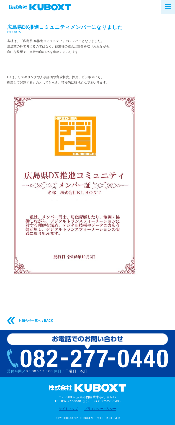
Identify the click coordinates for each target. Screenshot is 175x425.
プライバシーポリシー (100, 408)
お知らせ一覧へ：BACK (30, 321)
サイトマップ (68, 408)
